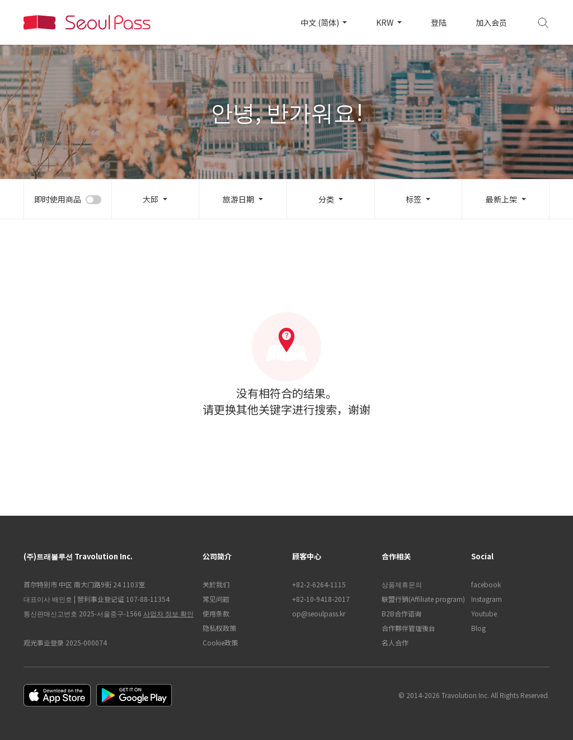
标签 (413, 199)
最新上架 (501, 199)
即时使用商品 (57, 199)
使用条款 (216, 613)
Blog (478, 628)
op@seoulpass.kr (318, 613)
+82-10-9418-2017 (321, 599)
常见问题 (216, 599)
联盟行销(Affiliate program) (421, 599)
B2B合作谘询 (401, 613)
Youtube (484, 613)
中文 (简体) (320, 22)
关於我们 (216, 584)
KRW (385, 22)
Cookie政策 (220, 642)
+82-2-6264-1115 (319, 584)
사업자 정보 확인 (168, 613)
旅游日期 (238, 199)
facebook (486, 584)
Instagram (486, 599)
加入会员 (491, 22)
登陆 (439, 22)
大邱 (150, 199)
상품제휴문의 (402, 584)
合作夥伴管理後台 (408, 628)
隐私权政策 (219, 628)
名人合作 (395, 642)
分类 (326, 199)
